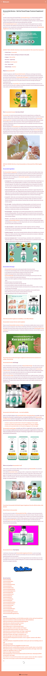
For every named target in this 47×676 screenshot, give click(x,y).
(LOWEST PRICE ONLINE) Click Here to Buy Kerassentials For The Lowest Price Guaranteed (23, 49)
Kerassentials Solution (14, 220)
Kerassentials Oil (10, 70)
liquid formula (14, 23)
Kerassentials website (9, 375)
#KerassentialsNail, (7, 607)
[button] (3, 14)
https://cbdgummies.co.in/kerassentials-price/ (13, 626)
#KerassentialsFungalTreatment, (10, 611)
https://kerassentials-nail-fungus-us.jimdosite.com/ (14, 634)
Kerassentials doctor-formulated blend (26, 415)
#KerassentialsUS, (7, 582)
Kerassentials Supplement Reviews (24, 553)
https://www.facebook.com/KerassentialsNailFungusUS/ (15, 621)
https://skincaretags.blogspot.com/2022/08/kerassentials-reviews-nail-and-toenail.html (23, 618)
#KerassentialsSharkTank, (9, 584)
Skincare (6, 2)
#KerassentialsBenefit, (8, 592)
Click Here (14, 66)
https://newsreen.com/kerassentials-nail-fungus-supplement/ (17, 631)
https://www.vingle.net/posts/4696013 (11, 652)
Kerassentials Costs (17, 465)
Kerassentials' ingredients (24, 176)
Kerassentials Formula (20, 74)
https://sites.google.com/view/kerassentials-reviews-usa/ (16, 636)
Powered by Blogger (23, 674)
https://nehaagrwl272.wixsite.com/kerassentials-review (15, 632)
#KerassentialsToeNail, (8, 605)
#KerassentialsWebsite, (8, 599)
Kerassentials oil (16, 83)
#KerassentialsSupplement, (9, 591)
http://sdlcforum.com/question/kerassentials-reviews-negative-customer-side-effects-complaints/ (22, 656)
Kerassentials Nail (9, 275)
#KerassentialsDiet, (7, 586)
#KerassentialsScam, (7, 595)
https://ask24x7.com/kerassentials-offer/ (12, 624)
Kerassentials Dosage (27, 365)
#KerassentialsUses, (7, 597)
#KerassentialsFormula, (8, 587)
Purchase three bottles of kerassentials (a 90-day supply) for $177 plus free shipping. (22, 424)
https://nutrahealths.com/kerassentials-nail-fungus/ (14, 627)
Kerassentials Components (11, 172)
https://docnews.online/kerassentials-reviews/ (13, 623)
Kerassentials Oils (11, 519)
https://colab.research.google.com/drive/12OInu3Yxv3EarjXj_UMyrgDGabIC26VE (19, 658)
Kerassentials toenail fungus (9, 428)
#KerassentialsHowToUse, (9, 603)
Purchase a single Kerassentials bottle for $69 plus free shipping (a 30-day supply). (21, 422)
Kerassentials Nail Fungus (22, 77)
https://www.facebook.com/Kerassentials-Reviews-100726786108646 (18, 619)
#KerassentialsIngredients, (9, 589)
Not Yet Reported (13, 61)
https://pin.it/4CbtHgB (8, 644)
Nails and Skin (12, 57)
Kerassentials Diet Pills (21, 513)
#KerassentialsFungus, (8, 581)
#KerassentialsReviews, (8, 594)
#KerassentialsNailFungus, (9, 608)
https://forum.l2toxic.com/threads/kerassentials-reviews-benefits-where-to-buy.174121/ (22, 647)
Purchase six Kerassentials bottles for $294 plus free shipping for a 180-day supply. (21, 426)
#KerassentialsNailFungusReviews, (11, 613)
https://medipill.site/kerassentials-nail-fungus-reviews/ (15, 629)
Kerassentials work (16, 126)
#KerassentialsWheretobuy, (9, 602)
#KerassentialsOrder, (7, 600)
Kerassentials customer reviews (16, 325)
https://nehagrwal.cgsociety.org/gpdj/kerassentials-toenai (16, 645)
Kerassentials (8, 24)
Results (11, 362)
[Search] (45, 2)
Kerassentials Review (8, 549)
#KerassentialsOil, (7, 579)
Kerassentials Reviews (25, 17)
